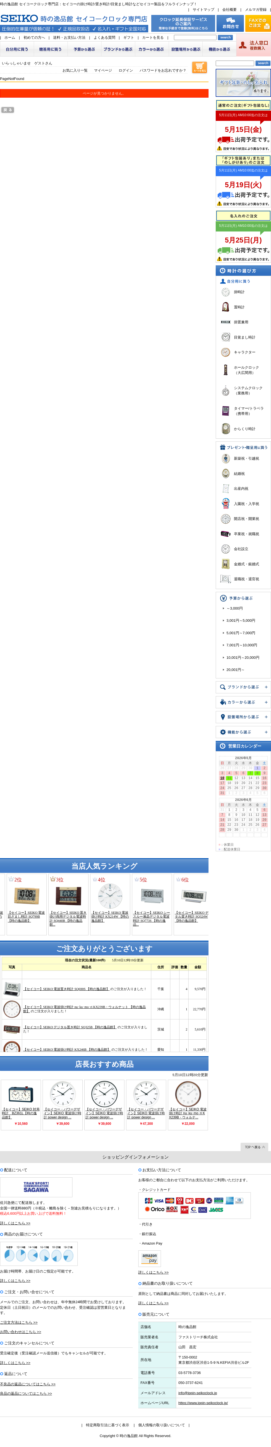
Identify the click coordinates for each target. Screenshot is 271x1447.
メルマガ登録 (256, 9)
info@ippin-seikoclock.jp (197, 1393)
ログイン (126, 70)
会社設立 (241, 549)
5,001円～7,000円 (240, 633)
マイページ (103, 70)
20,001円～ (235, 670)
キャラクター (245, 352)
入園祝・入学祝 (246, 504)
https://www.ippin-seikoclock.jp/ (203, 1403)
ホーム (9, 37)
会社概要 (229, 9)
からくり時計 (245, 429)
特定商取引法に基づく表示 (107, 1425)
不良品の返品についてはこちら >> (28, 1384)
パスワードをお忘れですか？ (163, 70)
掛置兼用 (241, 322)
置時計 (239, 307)
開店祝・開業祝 (246, 519)
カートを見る (153, 37)
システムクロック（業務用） (248, 390)
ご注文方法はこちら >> (19, 1322)
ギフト (128, 37)
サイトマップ (203, 9)
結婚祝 (239, 474)
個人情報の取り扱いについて (161, 1425)
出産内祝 (241, 488)
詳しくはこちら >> (15, 1223)
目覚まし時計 (245, 337)
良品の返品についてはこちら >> (26, 1393)
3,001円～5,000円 (240, 620)
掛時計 (239, 292)
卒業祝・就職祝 (246, 534)
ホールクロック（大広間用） (246, 370)
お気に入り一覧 (75, 70)
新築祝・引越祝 (246, 458)
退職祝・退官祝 (246, 579)
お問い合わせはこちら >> (20, 1332)
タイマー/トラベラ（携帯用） (249, 411)
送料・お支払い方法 (69, 37)
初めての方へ (34, 37)
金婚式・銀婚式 (246, 564)
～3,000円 (234, 608)
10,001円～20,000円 (242, 657)
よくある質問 (104, 37)
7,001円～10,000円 (241, 645)
